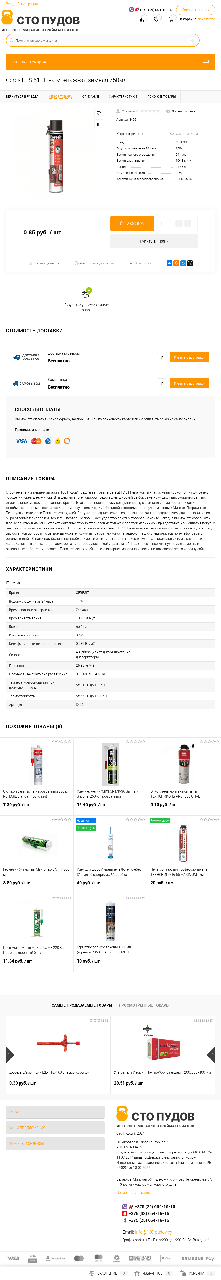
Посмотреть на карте (133, 1193)
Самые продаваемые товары (82, 1005)
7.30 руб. (36, 808)
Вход (10, 4)
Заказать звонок (195, 10)
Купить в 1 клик (154, 241)
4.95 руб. (162, 1083)
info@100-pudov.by (153, 1232)
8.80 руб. (36, 886)
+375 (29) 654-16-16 (155, 1207)
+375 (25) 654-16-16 (149, 1220)
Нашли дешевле (43, 263)
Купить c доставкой (190, 358)
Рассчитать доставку (94, 263)
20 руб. (184, 886)
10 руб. (110, 964)
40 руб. (110, 886)
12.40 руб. (110, 808)
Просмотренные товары (144, 1005)
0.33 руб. (22, 1083)
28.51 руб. (93, 1083)
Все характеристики (185, 134)
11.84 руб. (36, 964)
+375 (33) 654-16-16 (149, 1214)
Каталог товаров (110, 62)
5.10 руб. (184, 808)
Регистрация (27, 4)
